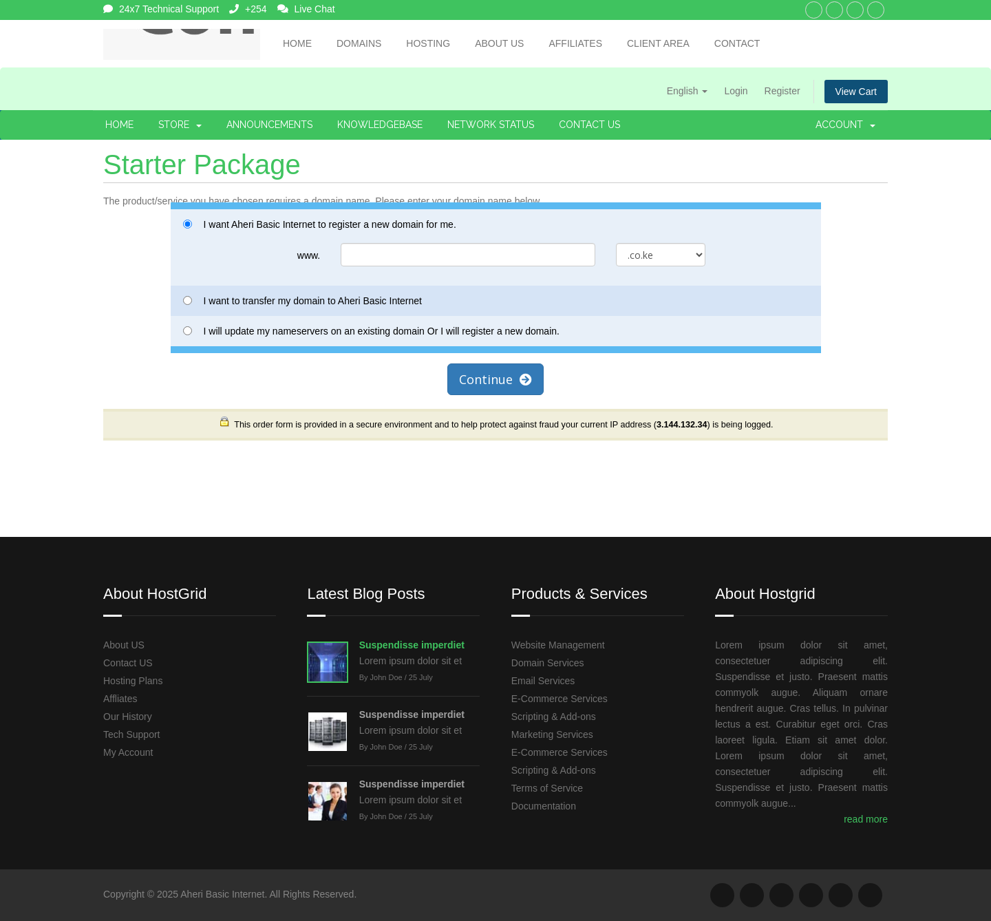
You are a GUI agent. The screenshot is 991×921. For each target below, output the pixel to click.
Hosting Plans (132, 680)
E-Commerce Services (559, 698)
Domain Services (547, 662)
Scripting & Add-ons (553, 716)
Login (735, 90)
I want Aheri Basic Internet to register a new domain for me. (319, 224)
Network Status (490, 124)
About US (124, 644)
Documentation (543, 806)
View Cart (856, 91)
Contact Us (589, 124)
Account (845, 124)
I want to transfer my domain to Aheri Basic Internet (302, 300)
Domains (359, 43)
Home (297, 43)
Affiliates (575, 43)
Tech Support (131, 734)
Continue (495, 379)
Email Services (543, 680)
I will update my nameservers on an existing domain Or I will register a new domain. (371, 331)
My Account (128, 752)
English (687, 90)
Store (180, 124)
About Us (499, 43)
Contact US (128, 662)
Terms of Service (547, 788)
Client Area (658, 43)
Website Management (558, 644)
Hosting (428, 43)
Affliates (120, 698)
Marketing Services (552, 734)
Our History (127, 716)
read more (866, 819)
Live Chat (306, 8)
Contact (737, 43)
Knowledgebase (380, 124)
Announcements (269, 124)
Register (782, 90)
